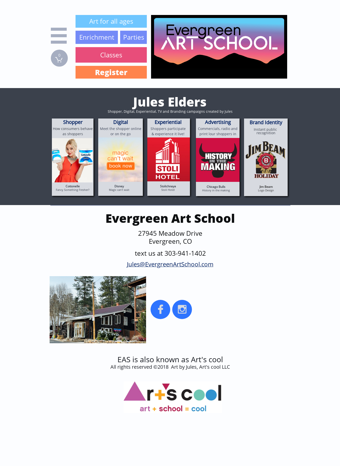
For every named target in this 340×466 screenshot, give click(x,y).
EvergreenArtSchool (172, 264)
